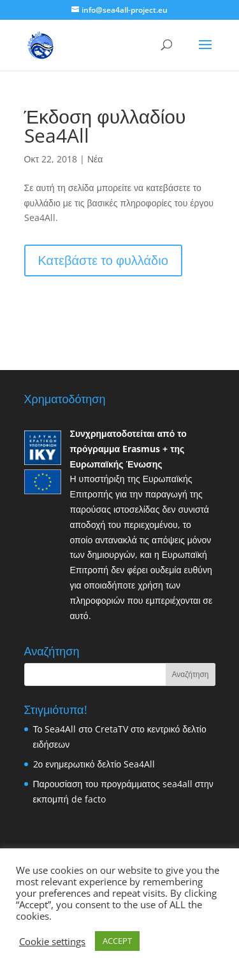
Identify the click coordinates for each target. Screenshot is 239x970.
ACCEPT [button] (117, 940)
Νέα (95, 159)
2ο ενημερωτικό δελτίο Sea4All (94, 764)
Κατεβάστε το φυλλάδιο (103, 260)
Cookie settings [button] (52, 941)
